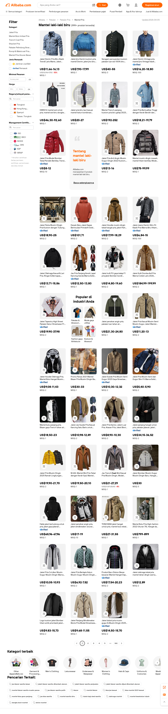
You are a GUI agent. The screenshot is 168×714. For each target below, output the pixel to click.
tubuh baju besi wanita (90, 696)
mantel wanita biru (66, 696)
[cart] (128, 5)
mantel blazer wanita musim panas (24, 690)
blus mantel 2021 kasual (133, 690)
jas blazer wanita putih (55, 690)
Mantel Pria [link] (79, 20)
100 (116, 643)
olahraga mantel (114, 696)
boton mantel (39, 702)
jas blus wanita (45, 696)
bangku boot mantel (18, 702)
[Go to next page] (121, 643)
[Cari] (102, 5)
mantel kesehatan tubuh (138, 696)
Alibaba (42, 20)
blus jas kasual (110, 690)
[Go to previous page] (76, 643)
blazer (74, 690)
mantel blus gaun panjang (20, 696)
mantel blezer (90, 690)
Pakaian (52, 20)
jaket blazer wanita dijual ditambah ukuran (122, 684)
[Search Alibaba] (65, 5)
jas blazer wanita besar (19, 684)
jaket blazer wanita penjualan (85, 684)
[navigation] (21, 332)
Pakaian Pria (65, 20)
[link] (164, 687)
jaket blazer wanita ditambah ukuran (51, 684)
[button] (93, 5)
